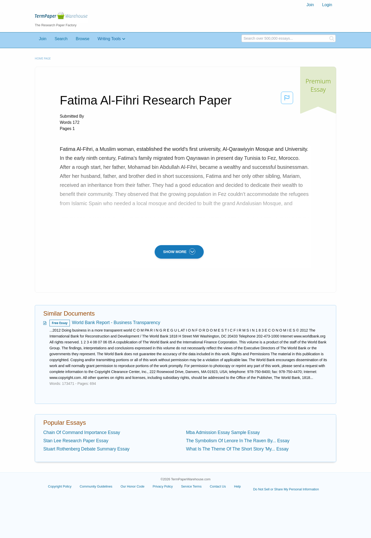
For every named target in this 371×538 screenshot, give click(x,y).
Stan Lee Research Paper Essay (75, 440)
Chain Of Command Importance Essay (81, 432)
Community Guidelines (96, 486)
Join (310, 5)
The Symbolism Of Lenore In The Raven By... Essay (237, 440)
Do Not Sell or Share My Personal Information (286, 489)
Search (61, 39)
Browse (82, 39)
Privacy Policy (163, 486)
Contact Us (218, 486)
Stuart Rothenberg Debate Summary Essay (86, 449)
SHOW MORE (179, 251)
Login (327, 5)
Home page (43, 58)
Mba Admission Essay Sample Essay (223, 432)
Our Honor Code (133, 486)
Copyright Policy (59, 486)
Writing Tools (109, 39)
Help (237, 486)
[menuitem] (310, 5)
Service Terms (191, 486)
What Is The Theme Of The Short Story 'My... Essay (237, 449)
